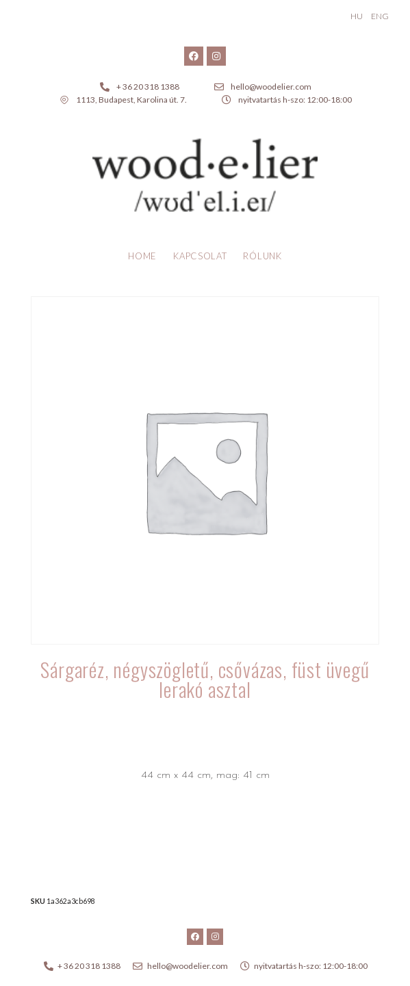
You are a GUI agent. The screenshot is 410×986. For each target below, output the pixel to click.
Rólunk (262, 255)
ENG (380, 16)
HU (356, 16)
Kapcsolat (200, 255)
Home (142, 255)
